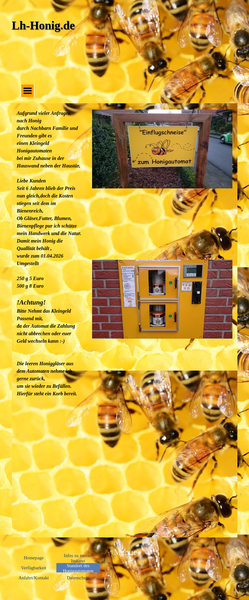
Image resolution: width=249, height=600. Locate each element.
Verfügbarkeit (33, 567)
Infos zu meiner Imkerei (78, 558)
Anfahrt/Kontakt (33, 577)
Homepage (34, 557)
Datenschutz (78, 577)
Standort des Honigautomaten (78, 568)
